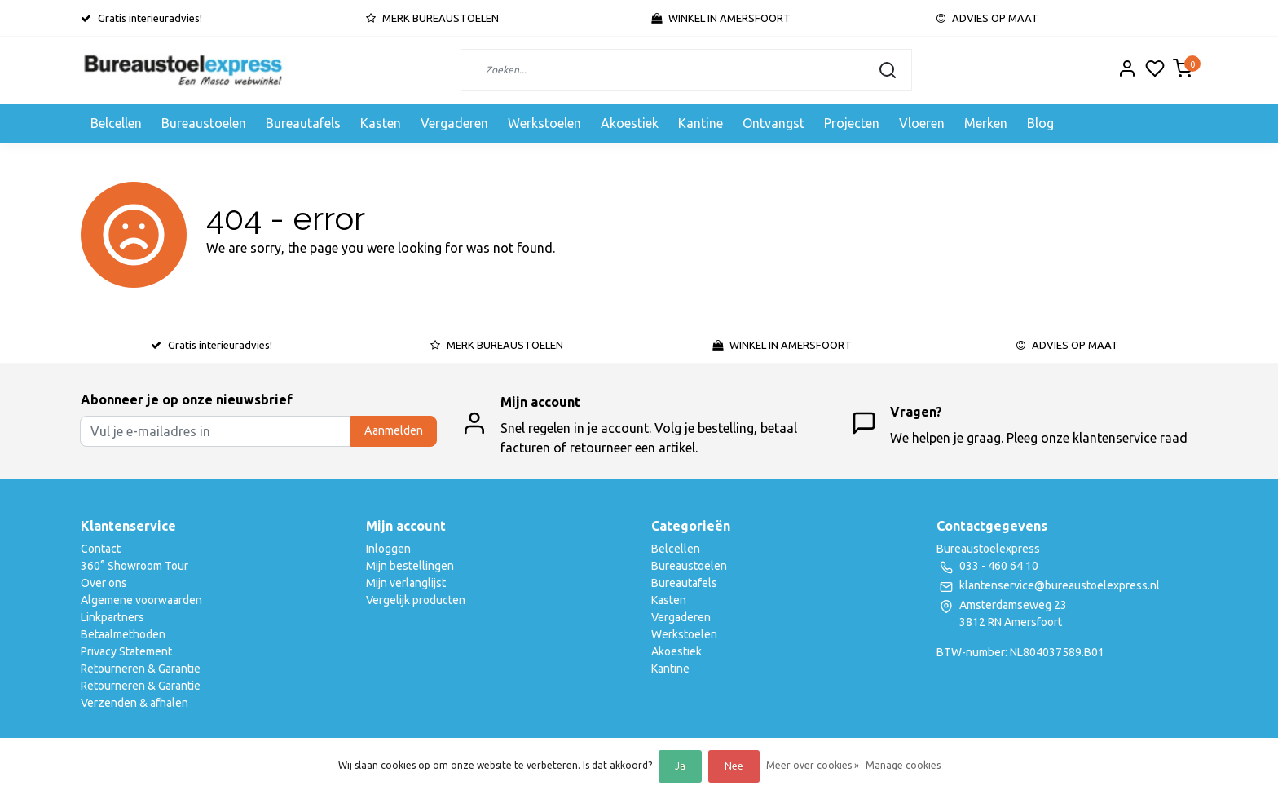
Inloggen (388, 548)
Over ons (104, 582)
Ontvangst (773, 123)
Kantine (700, 123)
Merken (985, 123)
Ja (680, 766)
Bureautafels (303, 123)
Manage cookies (903, 765)
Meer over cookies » (812, 765)
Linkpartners (112, 617)
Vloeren (922, 123)
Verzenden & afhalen (134, 702)
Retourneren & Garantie (141, 668)
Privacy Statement (126, 651)
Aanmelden (393, 430)
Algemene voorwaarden (141, 600)
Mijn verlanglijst (406, 582)
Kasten (380, 123)
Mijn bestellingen (410, 565)
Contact (101, 548)
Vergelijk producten (415, 600)
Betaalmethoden (123, 634)
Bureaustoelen (203, 123)
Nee (734, 766)
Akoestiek (630, 123)
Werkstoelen (544, 123)
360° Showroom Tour (134, 565)
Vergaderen (454, 123)
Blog (1040, 123)
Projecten (851, 123)
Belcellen (116, 123)
